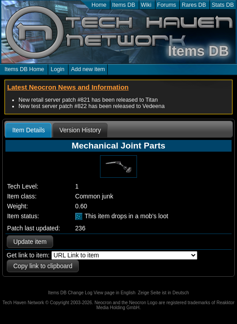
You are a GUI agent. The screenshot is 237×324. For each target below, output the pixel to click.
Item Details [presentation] (28, 130)
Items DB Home (24, 69)
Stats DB (223, 5)
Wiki (146, 5)
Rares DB (194, 5)
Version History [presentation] (80, 130)
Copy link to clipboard (42, 266)
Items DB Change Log (70, 292)
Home (98, 5)
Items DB (123, 5)
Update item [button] (29, 241)
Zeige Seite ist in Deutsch (163, 292)
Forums (166, 5)
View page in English (115, 292)
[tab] (28, 130)
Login (57, 69)
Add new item (88, 69)
